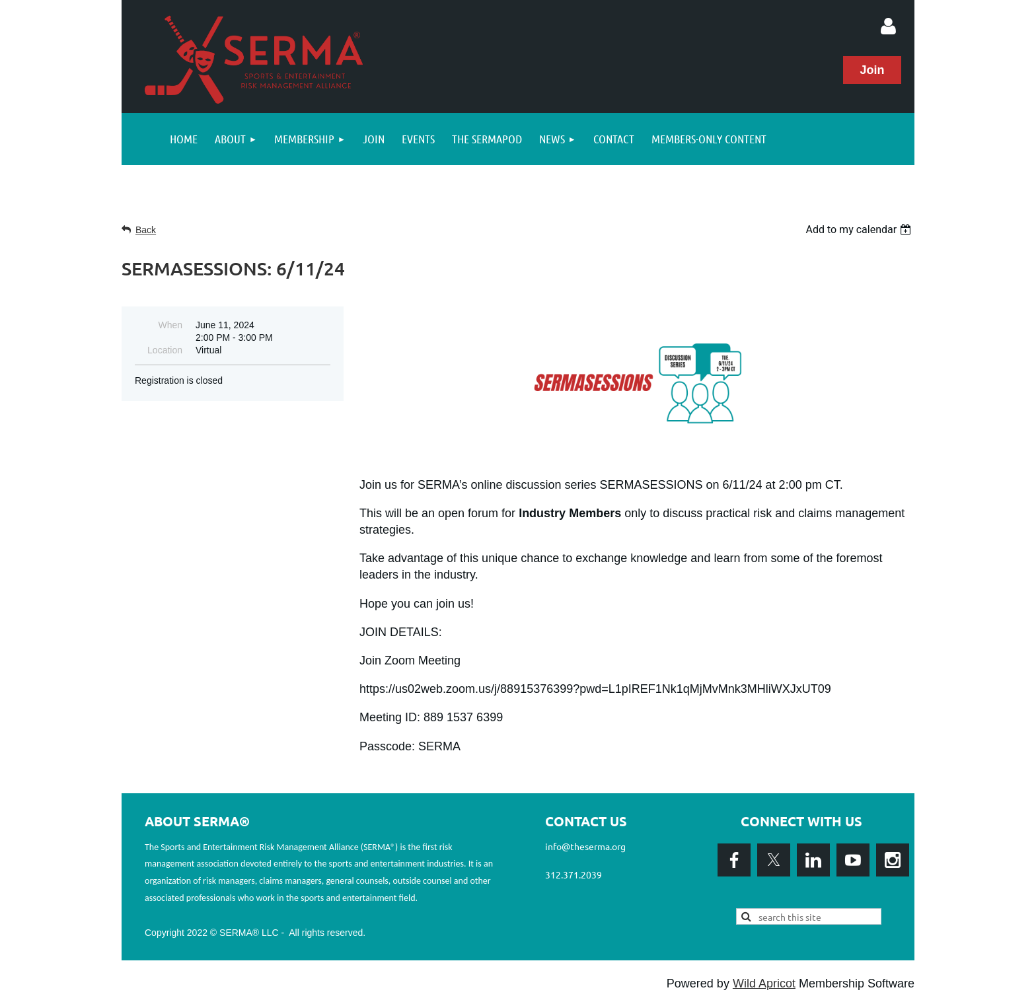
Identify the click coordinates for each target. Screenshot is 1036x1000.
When (170, 325)
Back (145, 230)
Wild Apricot (764, 983)
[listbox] (859, 229)
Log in (888, 26)
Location (164, 350)
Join (872, 70)
